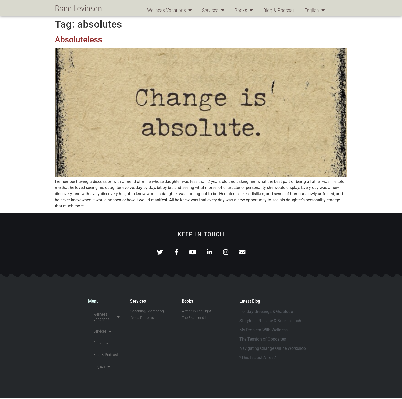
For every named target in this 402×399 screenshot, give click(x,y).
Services (213, 10)
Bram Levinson (78, 8)
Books (244, 10)
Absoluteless (78, 39)
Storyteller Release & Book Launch (270, 321)
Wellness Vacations (169, 10)
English (314, 10)
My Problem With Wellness (263, 330)
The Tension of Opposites (262, 339)
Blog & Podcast (278, 10)
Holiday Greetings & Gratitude (266, 312)
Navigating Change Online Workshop (272, 349)
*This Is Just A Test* (257, 358)
